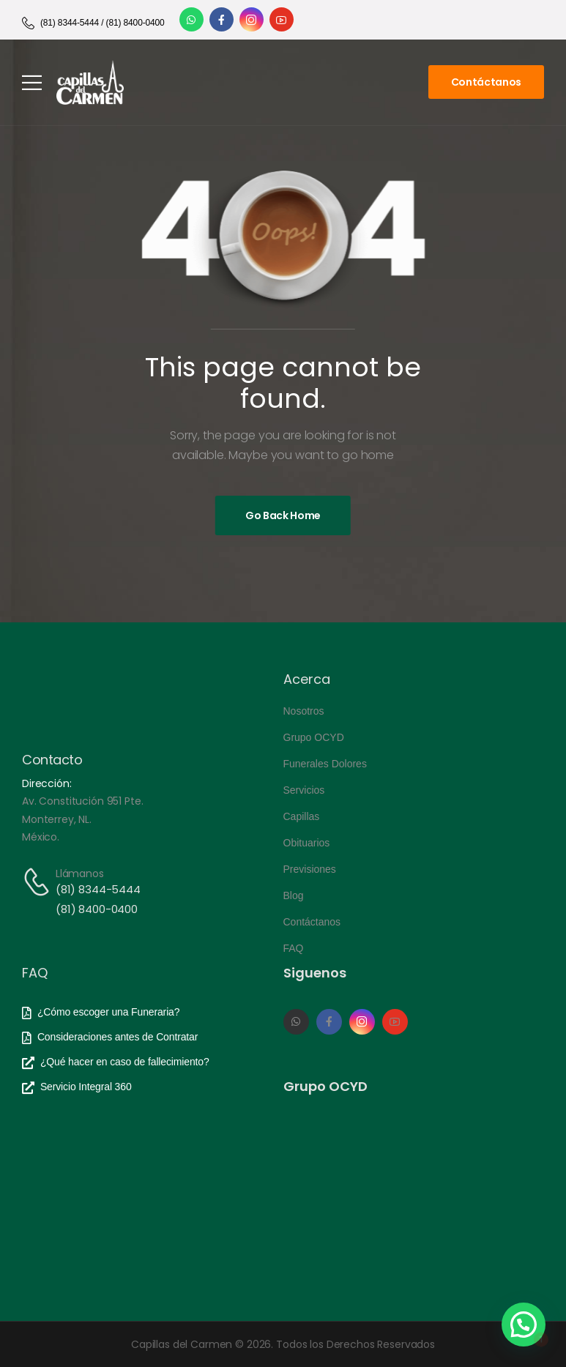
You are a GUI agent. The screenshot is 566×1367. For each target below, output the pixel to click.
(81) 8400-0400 (97, 909)
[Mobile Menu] (32, 82)
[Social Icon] (191, 19)
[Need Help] (93, 23)
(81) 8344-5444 (98, 889)
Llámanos (80, 873)
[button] (523, 1324)
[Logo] (90, 82)
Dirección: (47, 783)
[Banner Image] (283, 515)
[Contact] (39, 882)
